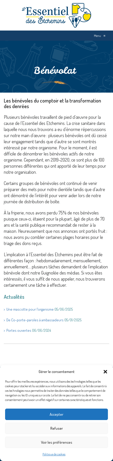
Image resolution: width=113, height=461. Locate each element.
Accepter (56, 414)
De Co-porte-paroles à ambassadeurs (35, 320)
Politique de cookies (54, 454)
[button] (105, 371)
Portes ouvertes (18, 330)
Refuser (56, 428)
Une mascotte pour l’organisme (30, 309)
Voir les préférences (56, 442)
